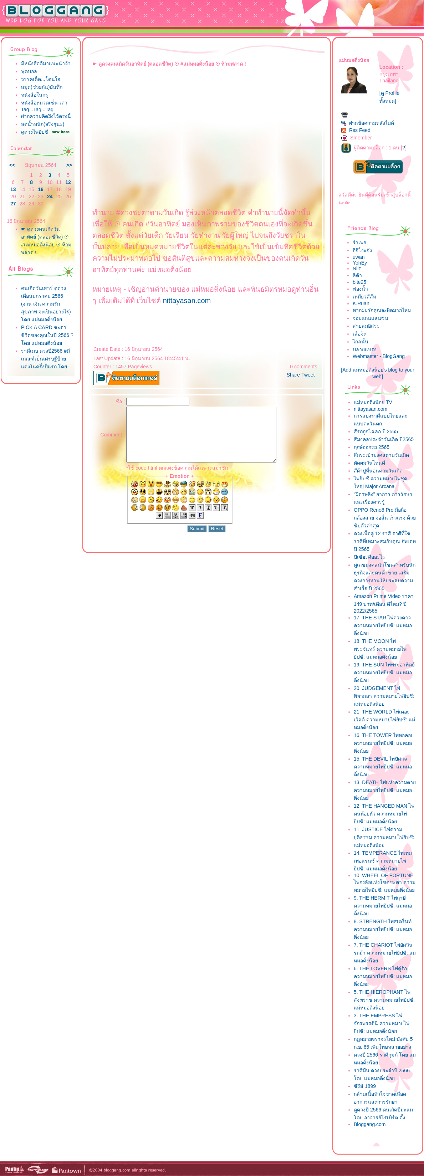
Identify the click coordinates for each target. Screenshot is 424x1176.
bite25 (359, 282)
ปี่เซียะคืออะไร (369, 557)
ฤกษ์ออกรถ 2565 (371, 447)
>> (69, 165)
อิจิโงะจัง (362, 250)
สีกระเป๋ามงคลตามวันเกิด (381, 455)
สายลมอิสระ (366, 326)
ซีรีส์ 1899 (365, 1086)
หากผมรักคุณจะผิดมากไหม (382, 310)
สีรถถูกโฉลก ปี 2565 (376, 431)
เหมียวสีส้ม (364, 297)
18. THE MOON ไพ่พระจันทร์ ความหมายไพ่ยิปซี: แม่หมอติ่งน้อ (380, 649)
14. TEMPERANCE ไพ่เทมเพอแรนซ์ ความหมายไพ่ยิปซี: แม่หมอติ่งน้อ (383, 860)
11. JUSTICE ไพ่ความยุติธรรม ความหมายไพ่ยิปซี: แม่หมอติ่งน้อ (384, 837)
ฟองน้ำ (360, 289)
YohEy (360, 263)
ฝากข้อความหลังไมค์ (367, 123)
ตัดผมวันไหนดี (369, 463)
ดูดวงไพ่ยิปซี (34, 132)
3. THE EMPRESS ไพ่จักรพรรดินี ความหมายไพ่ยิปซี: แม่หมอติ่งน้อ (381, 1023)
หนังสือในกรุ (34, 95)
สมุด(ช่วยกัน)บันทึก (41, 87)
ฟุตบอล (29, 71)
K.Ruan (361, 303)
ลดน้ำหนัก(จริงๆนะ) (42, 124)
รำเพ (359, 242)
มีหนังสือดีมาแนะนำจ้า (46, 63)
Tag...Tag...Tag (37, 109)
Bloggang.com (370, 1124)
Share (293, 375)
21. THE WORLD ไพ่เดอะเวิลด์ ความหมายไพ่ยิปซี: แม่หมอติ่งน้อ (384, 719)
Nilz (357, 268)
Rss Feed (356, 130)
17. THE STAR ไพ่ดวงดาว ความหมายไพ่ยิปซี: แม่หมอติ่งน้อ (383, 625)
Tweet (308, 375)
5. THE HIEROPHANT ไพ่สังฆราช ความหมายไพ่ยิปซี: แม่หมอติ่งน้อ (384, 1000)
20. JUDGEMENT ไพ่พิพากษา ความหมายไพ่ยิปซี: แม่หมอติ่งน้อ (384, 696)
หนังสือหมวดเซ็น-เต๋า (44, 103)
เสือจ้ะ (359, 334)
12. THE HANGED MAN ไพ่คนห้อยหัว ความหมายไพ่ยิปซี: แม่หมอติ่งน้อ (384, 813)
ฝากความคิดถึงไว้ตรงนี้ (46, 116)
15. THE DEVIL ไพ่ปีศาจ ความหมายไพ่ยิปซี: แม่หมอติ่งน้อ (383, 766)
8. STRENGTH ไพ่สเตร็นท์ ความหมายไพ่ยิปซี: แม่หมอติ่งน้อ (383, 929)
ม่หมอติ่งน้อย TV (373, 402)
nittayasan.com (187, 301)
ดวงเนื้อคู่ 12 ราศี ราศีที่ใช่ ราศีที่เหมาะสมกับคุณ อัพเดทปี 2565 (385, 541)
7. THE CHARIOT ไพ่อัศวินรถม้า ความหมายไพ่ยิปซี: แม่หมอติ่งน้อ (385, 952)
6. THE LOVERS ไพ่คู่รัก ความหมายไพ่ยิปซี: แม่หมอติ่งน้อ (383, 976)
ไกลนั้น (360, 341)
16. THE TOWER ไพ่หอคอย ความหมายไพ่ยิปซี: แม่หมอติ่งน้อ (384, 743)
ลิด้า (357, 275)
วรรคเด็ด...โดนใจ (40, 79)
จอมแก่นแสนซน (370, 318)
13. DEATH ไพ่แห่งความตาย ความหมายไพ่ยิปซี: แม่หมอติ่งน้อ (385, 790)
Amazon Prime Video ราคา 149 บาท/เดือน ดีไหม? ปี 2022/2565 (384, 603)
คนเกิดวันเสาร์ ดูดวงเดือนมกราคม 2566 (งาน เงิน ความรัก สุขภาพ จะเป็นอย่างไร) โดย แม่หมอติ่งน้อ (46, 303)
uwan (358, 257)
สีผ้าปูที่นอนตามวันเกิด (378, 471)
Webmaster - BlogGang (379, 356)
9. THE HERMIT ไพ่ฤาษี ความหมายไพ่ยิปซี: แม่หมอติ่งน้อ (383, 905)
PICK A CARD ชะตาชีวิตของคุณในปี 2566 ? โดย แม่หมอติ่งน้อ (47, 335)
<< (12, 165)
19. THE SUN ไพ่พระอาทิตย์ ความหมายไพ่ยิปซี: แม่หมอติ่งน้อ (384, 672)
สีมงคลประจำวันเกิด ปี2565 (384, 439)
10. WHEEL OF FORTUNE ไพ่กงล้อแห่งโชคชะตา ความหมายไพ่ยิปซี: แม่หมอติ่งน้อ (384, 883)
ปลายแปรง (365, 349)
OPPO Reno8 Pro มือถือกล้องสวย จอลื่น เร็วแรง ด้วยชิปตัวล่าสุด (385, 517)
